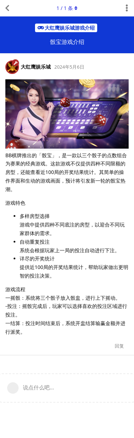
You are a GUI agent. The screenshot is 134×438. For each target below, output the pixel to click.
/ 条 (67, 8)
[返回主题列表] (7, 8)
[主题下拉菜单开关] (127, 8)
